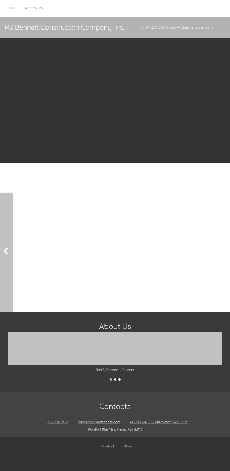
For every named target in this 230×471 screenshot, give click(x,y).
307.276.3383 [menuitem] (155, 27)
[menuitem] (11, 11)
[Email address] (97, 422)
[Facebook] (106, 446)
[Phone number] (55, 422)
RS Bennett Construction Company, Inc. (64, 27)
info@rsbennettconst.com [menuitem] (191, 27)
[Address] (156, 422)
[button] (12, 252)
